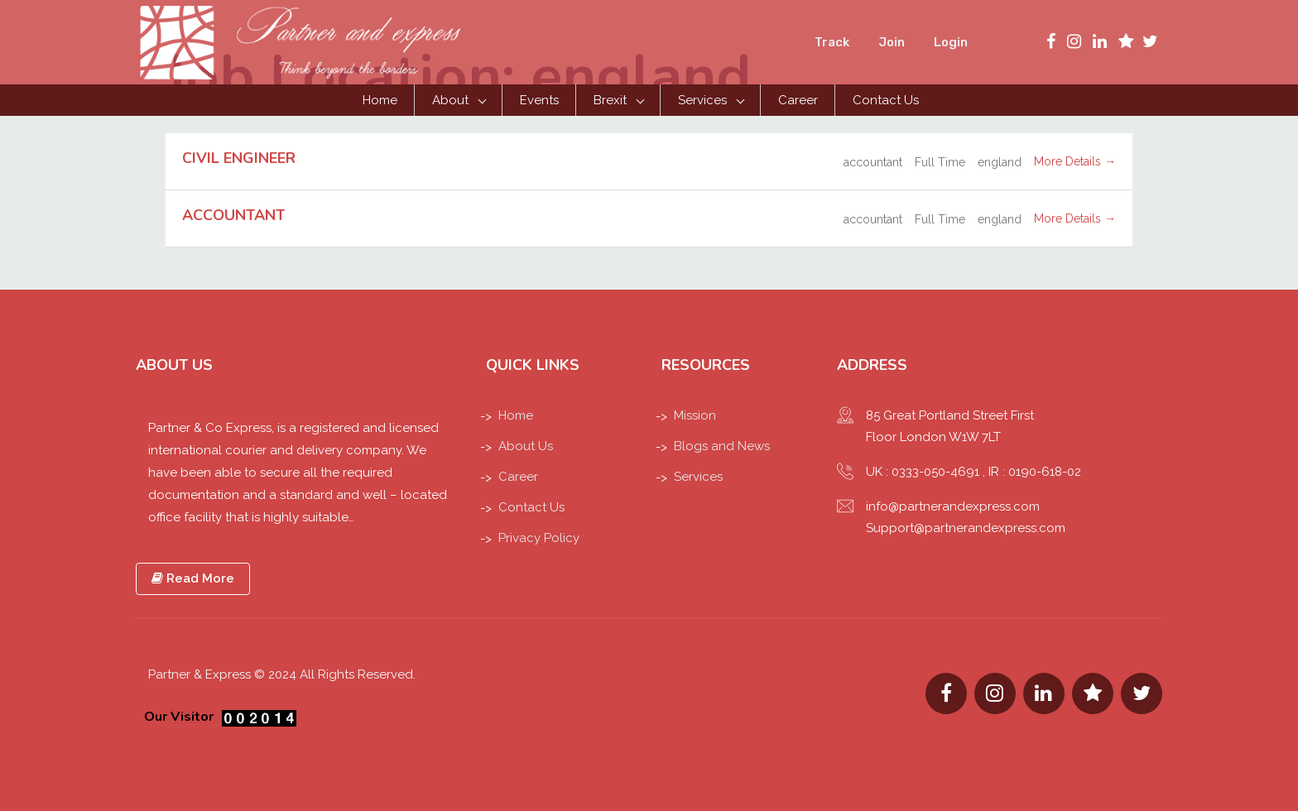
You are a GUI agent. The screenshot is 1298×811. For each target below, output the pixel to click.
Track (832, 42)
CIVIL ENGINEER (239, 158)
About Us (525, 446)
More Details (1075, 161)
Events (539, 100)
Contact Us (886, 100)
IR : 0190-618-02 (1034, 471)
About (450, 100)
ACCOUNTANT (233, 215)
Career (798, 100)
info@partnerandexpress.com (953, 506)
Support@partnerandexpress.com (965, 528)
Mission (695, 415)
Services (702, 100)
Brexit (610, 100)
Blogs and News (722, 446)
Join (891, 42)
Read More (192, 578)
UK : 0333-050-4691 (922, 471)
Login (951, 42)
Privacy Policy (538, 537)
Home (380, 100)
